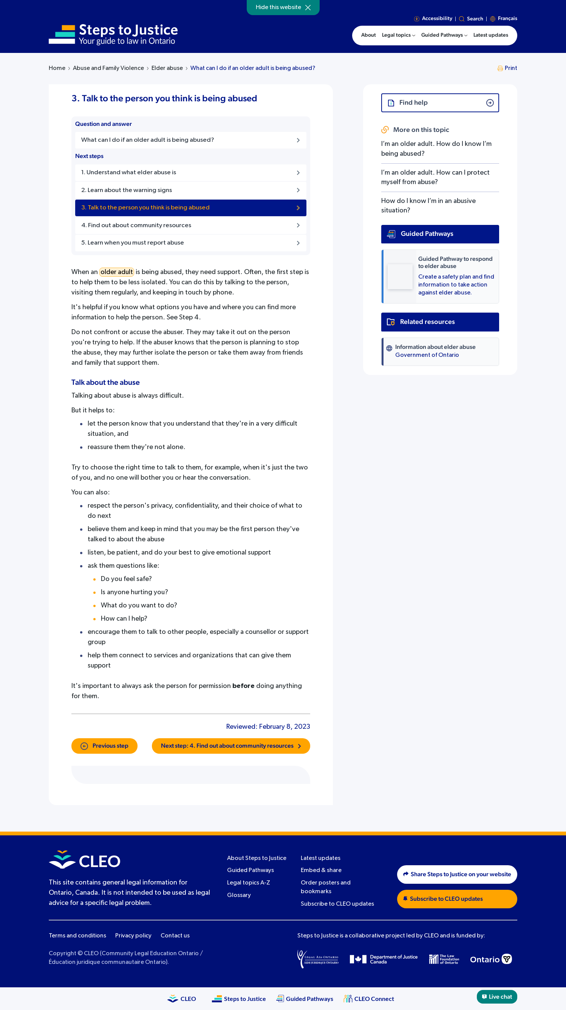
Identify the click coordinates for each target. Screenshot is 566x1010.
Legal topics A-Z (248, 883)
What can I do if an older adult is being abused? (252, 68)
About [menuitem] (368, 35)
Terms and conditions (77, 936)
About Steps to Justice (256, 858)
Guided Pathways (250, 870)
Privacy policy (133, 936)
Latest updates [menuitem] (490, 35)
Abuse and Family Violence (108, 68)
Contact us (175, 936)
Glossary (239, 895)
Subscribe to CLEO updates (337, 904)
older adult (117, 272)
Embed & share (321, 870)
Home (57, 68)
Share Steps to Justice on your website (457, 874)
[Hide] (307, 7)
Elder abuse (167, 68)
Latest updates (320, 858)
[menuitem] (398, 35)
